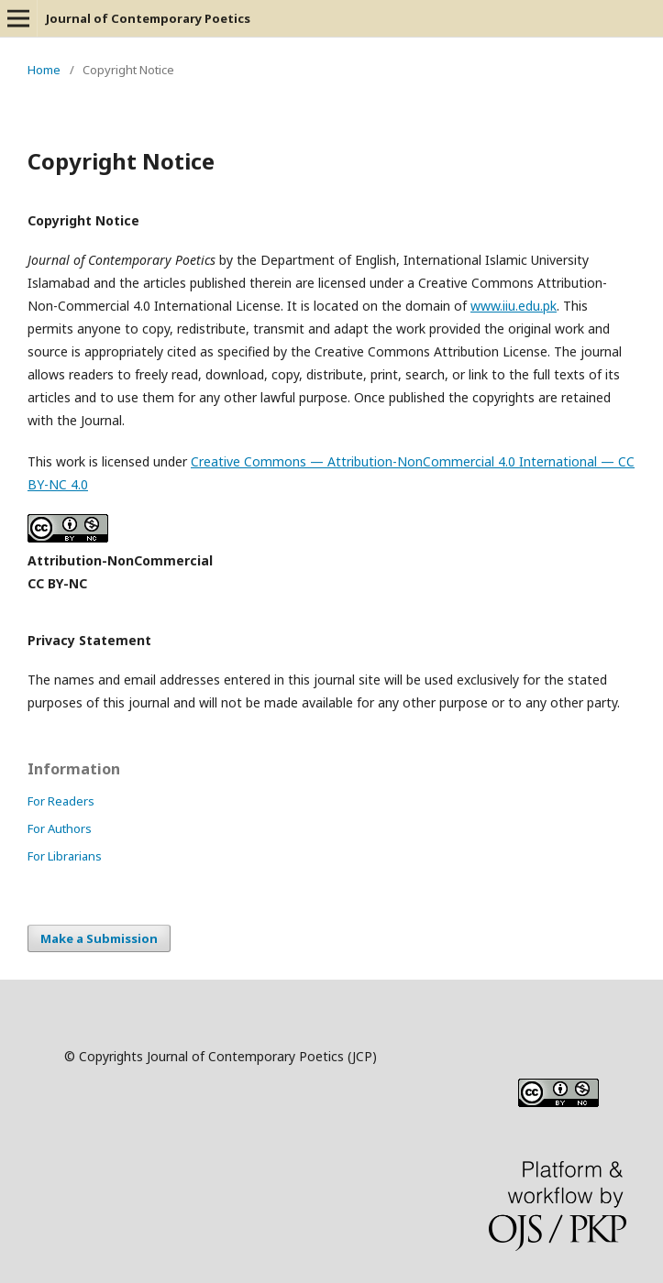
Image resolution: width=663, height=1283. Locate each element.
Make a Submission (99, 938)
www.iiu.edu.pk (513, 305)
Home (44, 69)
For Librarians (65, 856)
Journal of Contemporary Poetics (148, 18)
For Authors (60, 828)
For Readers (61, 801)
